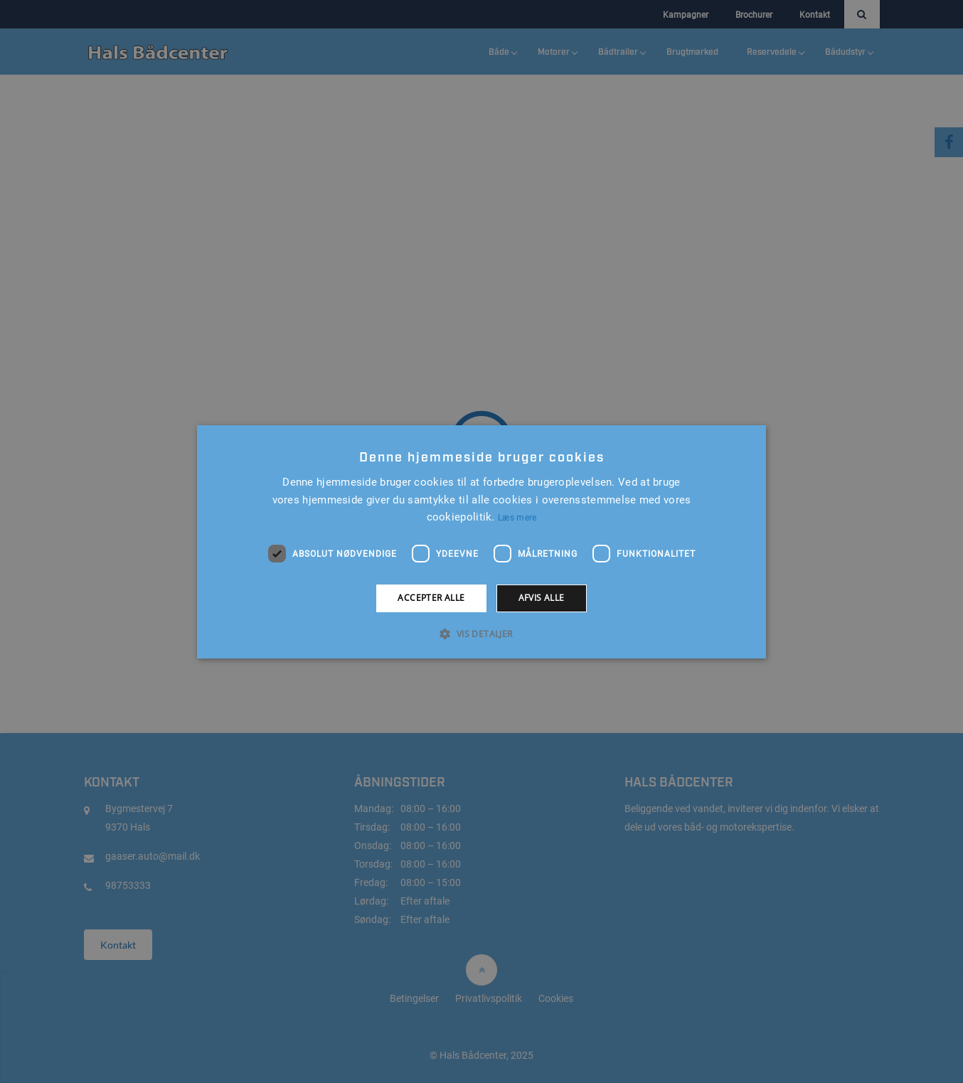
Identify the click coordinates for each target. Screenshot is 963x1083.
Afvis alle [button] (541, 598)
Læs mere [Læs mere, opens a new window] (517, 518)
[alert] (481, 541)
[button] (481, 633)
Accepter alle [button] (431, 598)
